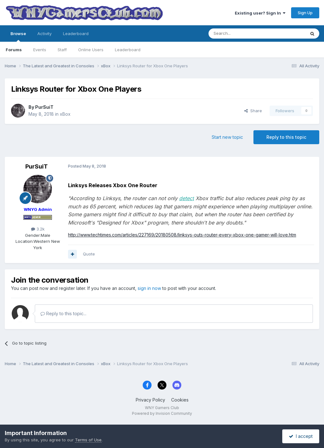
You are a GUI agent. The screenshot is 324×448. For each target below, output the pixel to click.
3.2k (38, 228)
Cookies (180, 399)
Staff (62, 49)
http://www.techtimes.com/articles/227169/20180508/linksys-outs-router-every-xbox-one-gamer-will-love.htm (182, 234)
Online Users (90, 49)
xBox (65, 114)
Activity (44, 33)
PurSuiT (44, 107)
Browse (18, 36)
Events (39, 49)
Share (253, 110)
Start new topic (227, 137)
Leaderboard (127, 49)
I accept (301, 436)
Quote (89, 253)
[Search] (241, 33)
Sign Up (305, 12)
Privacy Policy (150, 399)
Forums (14, 49)
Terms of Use (88, 439)
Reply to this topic (286, 137)
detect (186, 198)
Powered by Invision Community (162, 413)
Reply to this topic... (63, 313)
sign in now (149, 288)
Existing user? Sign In (260, 12)
